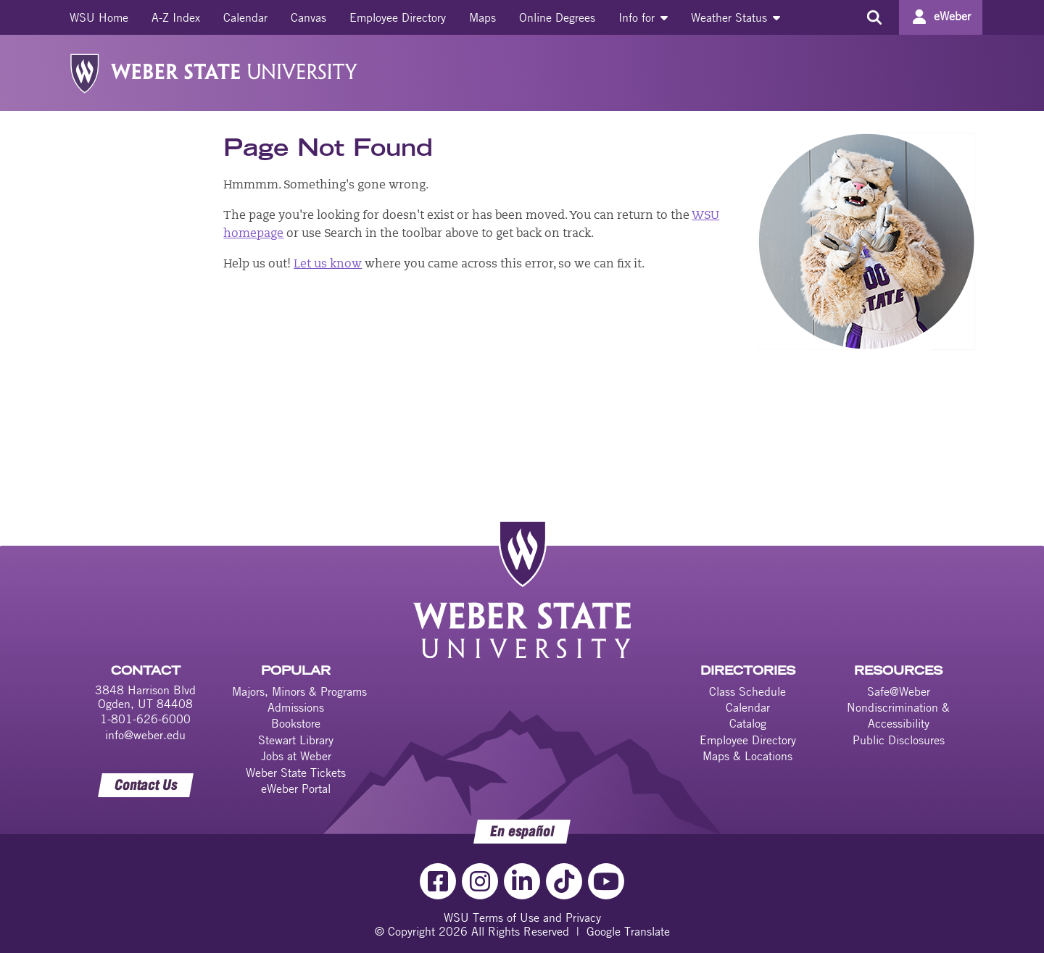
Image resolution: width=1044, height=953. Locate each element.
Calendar (245, 17)
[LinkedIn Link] (522, 881)
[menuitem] (99, 17)
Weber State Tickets (296, 772)
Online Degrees (557, 17)
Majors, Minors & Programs (299, 691)
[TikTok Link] (564, 881)
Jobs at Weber (296, 756)
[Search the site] (874, 17)
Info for (643, 17)
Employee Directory (397, 17)
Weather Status (735, 17)
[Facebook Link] (438, 881)
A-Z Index (176, 17)
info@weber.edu (145, 735)
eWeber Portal (296, 788)
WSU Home (99, 17)
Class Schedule (747, 691)
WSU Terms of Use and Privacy (522, 917)
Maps (482, 17)
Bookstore (295, 723)
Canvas (308, 17)
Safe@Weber (898, 691)
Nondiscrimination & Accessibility (898, 715)
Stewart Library (296, 740)
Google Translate (628, 931)
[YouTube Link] (606, 881)
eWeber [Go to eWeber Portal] (952, 16)
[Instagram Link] (480, 881)
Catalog (747, 723)
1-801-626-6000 (145, 719)
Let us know (328, 264)
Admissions (296, 707)
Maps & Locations (747, 756)
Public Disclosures (899, 740)
